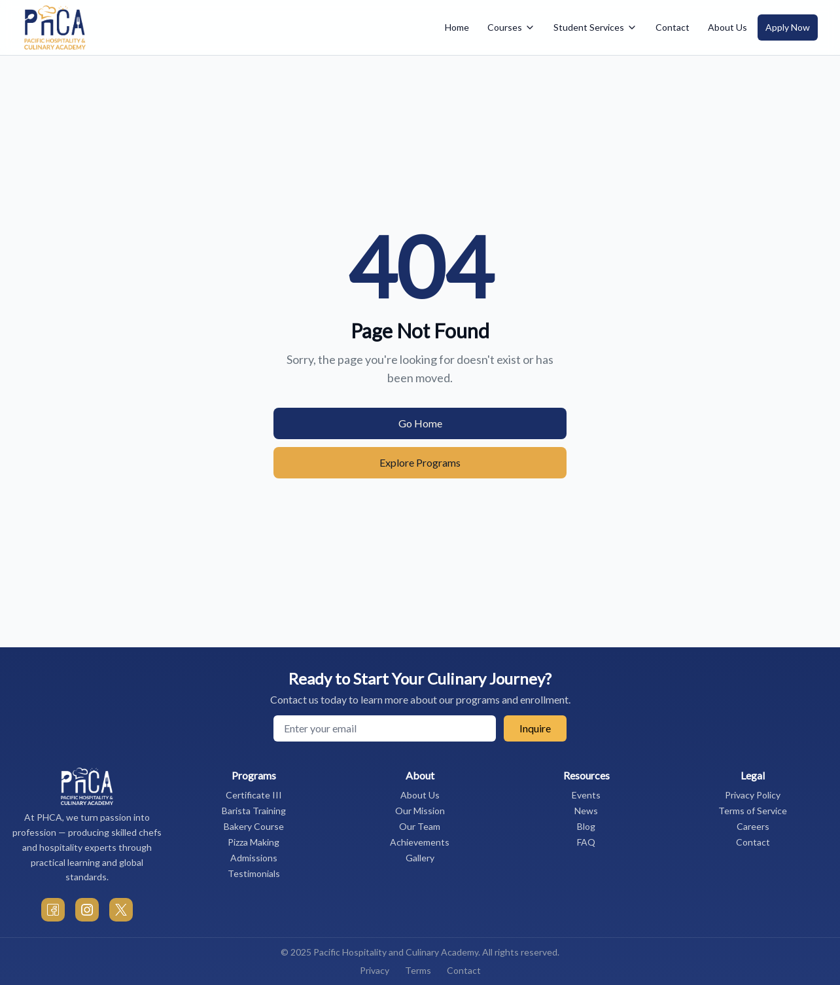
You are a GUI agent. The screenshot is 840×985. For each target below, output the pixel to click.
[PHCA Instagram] (87, 910)
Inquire (535, 728)
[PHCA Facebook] (53, 910)
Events (586, 794)
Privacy (374, 970)
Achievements (419, 842)
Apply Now (787, 27)
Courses (511, 27)
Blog (586, 826)
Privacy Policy (752, 794)
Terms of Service (752, 810)
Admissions (253, 857)
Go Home (420, 423)
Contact (673, 27)
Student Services (595, 27)
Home (457, 27)
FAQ (586, 842)
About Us (727, 27)
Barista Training (254, 810)
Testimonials (254, 873)
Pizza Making (253, 842)
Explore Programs (420, 462)
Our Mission (420, 810)
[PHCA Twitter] (121, 910)
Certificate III (254, 794)
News (586, 810)
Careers (753, 826)
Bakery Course (254, 826)
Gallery (420, 857)
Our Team (419, 826)
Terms (418, 970)
